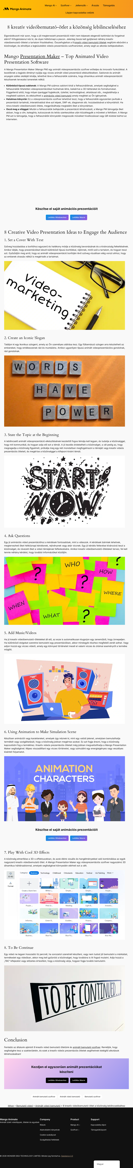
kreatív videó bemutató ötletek (90, 42)
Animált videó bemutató (70, 1096)
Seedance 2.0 (67, 1156)
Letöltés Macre (78, 217)
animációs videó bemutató (57, 95)
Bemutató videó (24, 1106)
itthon (11, 1106)
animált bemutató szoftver (86, 1047)
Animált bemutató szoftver (44, 1096)
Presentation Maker (40, 56)
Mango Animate (9, 1119)
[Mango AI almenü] (56, 5)
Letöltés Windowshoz (57, 217)
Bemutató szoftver (92, 1096)
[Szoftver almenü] (70, 5)
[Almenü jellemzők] (87, 5)
